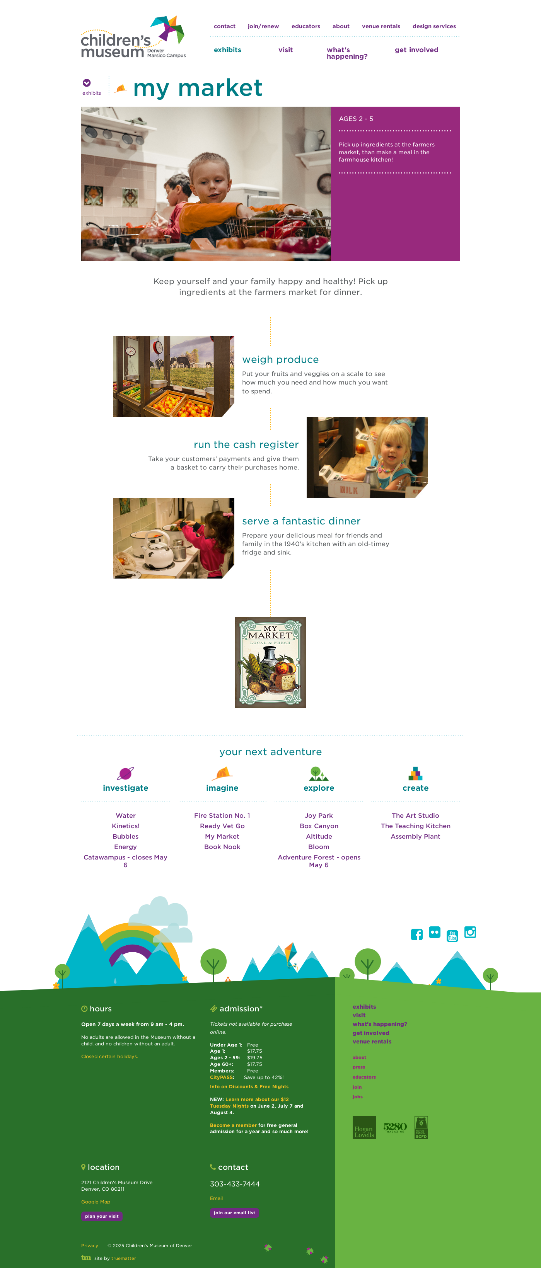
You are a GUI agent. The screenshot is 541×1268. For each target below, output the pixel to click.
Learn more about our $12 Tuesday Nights (249, 1102)
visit (285, 49)
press (359, 1067)
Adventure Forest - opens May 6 (319, 861)
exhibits (227, 49)
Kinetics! (126, 826)
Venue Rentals (381, 26)
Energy (125, 847)
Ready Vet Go (222, 826)
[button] (417, 934)
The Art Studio (415, 815)
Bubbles (125, 836)
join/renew (263, 26)
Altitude (319, 836)
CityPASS (221, 1077)
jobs (358, 1097)
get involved (417, 49)
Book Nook (222, 847)
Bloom (318, 847)
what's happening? (347, 53)
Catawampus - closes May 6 (125, 861)
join (357, 1087)
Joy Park (319, 815)
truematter (123, 1258)
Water (126, 815)
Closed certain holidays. (109, 1056)
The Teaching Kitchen (416, 826)
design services (434, 26)
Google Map (95, 1202)
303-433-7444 (235, 1184)
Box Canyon (319, 826)
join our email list (234, 1212)
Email (216, 1198)
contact (225, 26)
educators (306, 26)
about (341, 26)
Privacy (89, 1245)
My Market (222, 836)
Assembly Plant (415, 836)
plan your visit (102, 1216)
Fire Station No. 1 (222, 815)
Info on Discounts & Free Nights (249, 1086)
